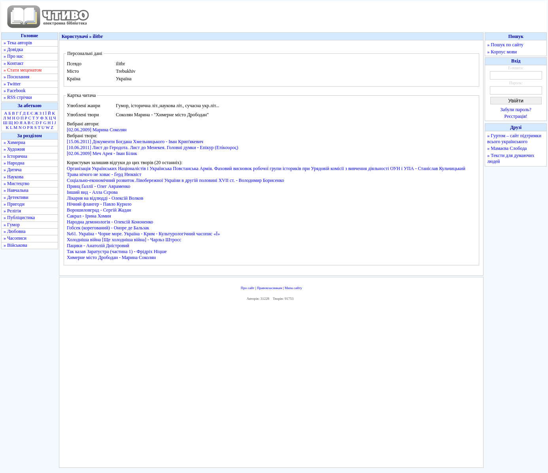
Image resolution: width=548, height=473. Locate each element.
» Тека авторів (18, 42)
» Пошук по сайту (505, 44)
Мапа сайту (293, 288)
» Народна (14, 163)
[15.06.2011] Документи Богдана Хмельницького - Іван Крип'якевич (135, 141)
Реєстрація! (516, 116)
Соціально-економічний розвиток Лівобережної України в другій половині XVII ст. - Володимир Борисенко (175, 180)
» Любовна (15, 231)
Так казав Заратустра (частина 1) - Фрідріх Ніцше (117, 251)
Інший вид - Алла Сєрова (92, 192)
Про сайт (248, 288)
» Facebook (15, 90)
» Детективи (16, 197)
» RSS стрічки (18, 97)
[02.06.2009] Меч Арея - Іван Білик (102, 153)
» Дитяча (13, 169)
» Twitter (12, 84)
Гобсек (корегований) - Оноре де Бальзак (108, 228)
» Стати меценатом (23, 70)
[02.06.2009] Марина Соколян (97, 129)
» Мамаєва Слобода (507, 148)
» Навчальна (16, 190)
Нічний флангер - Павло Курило (99, 204)
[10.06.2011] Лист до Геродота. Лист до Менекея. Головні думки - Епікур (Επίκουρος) (152, 147)
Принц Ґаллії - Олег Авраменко (98, 186)
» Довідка (13, 49)
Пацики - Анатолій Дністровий (98, 245)
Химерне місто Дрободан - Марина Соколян (111, 257)
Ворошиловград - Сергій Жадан (99, 210)
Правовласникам (269, 288)
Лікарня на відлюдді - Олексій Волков (105, 198)
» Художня (14, 149)
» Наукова (13, 177)
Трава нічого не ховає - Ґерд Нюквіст (104, 174)
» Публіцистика (19, 217)
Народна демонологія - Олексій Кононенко (110, 222)
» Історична (15, 156)
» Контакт (13, 63)
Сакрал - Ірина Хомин (89, 216)
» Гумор (12, 224)
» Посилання (16, 76)
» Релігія (12, 211)
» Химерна (14, 142)
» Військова (15, 245)
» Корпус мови (502, 52)
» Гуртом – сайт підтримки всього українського (514, 138)
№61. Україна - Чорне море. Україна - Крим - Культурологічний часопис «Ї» (143, 233)
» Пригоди (14, 204)
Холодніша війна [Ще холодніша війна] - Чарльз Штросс (124, 239)
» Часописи (15, 238)
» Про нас (13, 56)
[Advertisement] (271, 386)
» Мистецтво (16, 183)
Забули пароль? (516, 109)
